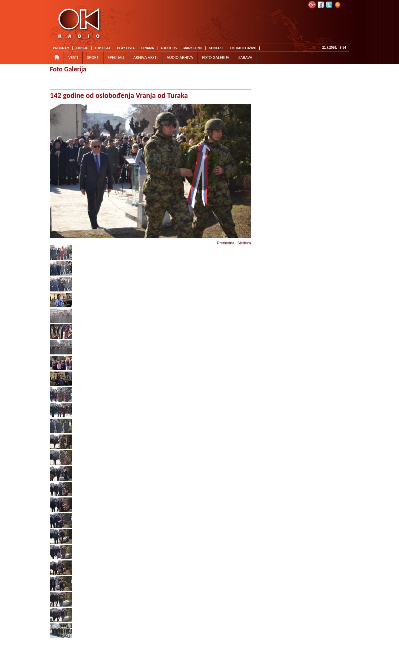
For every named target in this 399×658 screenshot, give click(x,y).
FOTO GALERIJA (215, 57)
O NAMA (147, 48)
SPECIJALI (116, 57)
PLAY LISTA (126, 48)
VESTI (73, 57)
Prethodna (225, 243)
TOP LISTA (103, 48)
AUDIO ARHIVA (180, 57)
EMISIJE (82, 48)
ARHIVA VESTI (145, 57)
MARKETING (192, 48)
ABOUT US (169, 48)
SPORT (93, 57)
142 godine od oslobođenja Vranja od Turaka (119, 95)
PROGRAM (61, 48)
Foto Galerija (68, 69)
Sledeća (244, 243)
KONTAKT (216, 48)
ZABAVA (245, 57)
